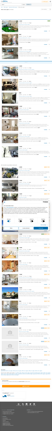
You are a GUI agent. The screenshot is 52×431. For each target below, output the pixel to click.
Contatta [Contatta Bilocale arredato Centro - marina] (45, 44)
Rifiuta (11, 228)
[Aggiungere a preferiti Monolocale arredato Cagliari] (49, 116)
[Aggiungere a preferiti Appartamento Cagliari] (49, 204)
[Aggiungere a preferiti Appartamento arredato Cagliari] (49, 31)
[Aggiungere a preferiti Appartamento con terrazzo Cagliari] (49, 58)
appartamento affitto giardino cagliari (36, 372)
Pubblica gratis (45, 1)
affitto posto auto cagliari (13, 373)
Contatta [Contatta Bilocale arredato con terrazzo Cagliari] (45, 89)
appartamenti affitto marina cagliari (39, 373)
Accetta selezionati (26, 228)
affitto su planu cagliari (5, 373)
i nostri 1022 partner (10, 207)
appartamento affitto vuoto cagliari (13, 374)
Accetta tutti (41, 228)
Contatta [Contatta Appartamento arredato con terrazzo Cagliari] (45, 297)
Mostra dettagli (43, 224)
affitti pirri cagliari (32, 370)
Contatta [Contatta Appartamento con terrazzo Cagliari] (45, 57)
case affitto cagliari (18, 372)
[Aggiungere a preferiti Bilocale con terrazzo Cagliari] (49, 338)
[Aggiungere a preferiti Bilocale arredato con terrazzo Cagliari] (49, 89)
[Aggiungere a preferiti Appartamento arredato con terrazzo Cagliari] (49, 76)
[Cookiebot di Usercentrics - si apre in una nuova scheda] (43, 202)
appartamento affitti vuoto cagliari (7, 370)
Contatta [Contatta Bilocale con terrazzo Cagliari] (45, 338)
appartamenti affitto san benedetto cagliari (25, 373)
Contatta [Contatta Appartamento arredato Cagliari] (45, 31)
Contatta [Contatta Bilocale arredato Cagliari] (45, 156)
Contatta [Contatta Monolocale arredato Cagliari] (45, 116)
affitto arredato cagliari (26, 372)
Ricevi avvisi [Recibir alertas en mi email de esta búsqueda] (26, 386)
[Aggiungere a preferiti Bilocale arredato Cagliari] (49, 156)
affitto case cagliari (25, 370)
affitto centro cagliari (46, 372)
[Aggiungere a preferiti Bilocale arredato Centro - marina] (49, 44)
